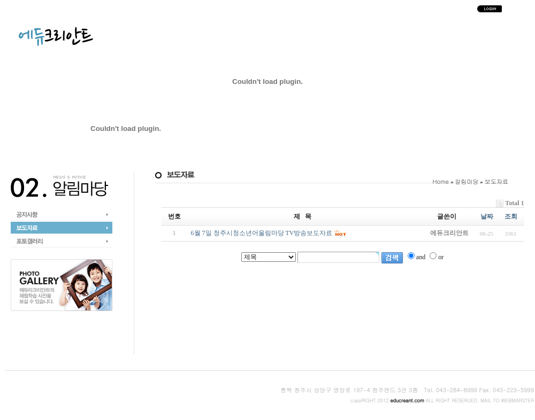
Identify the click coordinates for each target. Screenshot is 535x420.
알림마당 (466, 181)
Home (441, 181)
